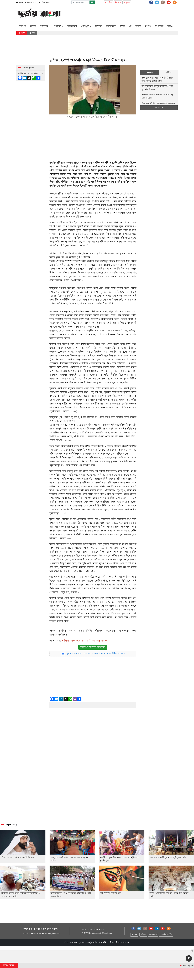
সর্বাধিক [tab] (168, 72)
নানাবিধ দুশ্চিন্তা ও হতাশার (61, 163)
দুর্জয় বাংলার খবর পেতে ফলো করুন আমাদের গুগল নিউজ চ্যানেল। (96, 653)
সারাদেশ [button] (58, 26)
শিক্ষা (122, 26)
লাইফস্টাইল (111, 26)
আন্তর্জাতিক (72, 26)
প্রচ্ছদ (21, 33)
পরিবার (143, 934)
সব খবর (159, 107)
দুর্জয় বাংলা (83, 942)
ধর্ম (130, 26)
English (127, 2)
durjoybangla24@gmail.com (101, 932)
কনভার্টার (108, 2)
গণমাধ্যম (159, 26)
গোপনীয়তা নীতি (166, 934)
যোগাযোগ (153, 934)
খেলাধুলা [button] (86, 26)
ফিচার (138, 26)
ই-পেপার (118, 2)
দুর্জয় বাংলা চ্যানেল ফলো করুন (92, 647)
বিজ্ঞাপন (134, 934)
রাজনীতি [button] (45, 26)
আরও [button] (171, 26)
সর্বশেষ (22, 26)
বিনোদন (98, 26)
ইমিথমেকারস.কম (122, 942)
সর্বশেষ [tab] (150, 72)
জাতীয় (33, 26)
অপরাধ (148, 26)
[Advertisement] (131, 13)
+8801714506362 (96, 929)
